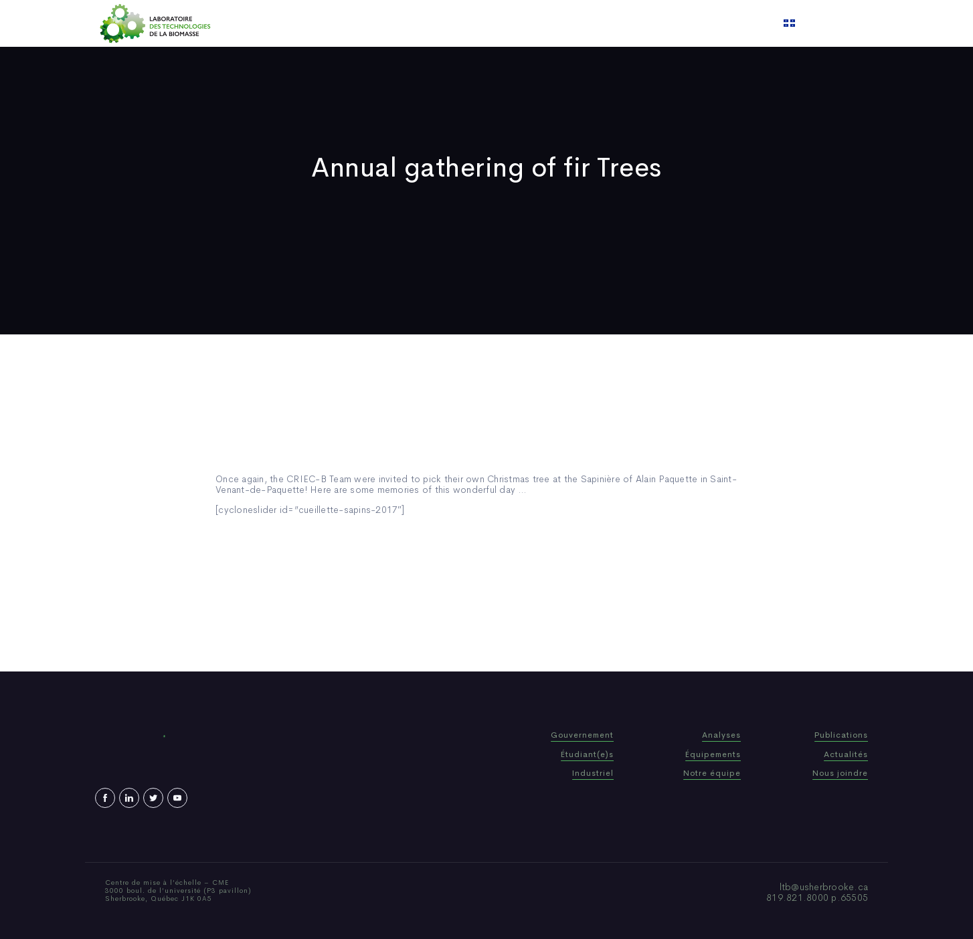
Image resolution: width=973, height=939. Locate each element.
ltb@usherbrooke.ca (824, 887)
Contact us (623, 23)
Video (567, 23)
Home (337, 23)
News (526, 23)
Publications (469, 23)
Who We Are (395, 23)
